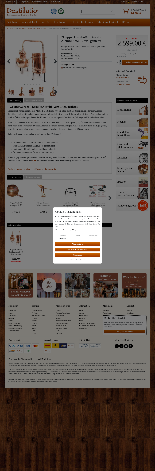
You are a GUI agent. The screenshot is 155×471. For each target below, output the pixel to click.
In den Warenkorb (136, 62)
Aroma (81, 313)
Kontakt (58, 311)
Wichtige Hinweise (34, 100)
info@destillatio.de (122, 77)
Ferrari (34, 331)
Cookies (58, 318)
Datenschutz (60, 315)
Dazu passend (15, 177)
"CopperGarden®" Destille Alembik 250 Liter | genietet (16, 252)
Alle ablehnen (77, 255)
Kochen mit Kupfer (30, 22)
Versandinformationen (63, 313)
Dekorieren (12, 315)
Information (84, 306)
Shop (81, 311)
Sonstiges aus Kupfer (15, 328)
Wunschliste (121, 56)
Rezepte (82, 318)
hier (34, 160)
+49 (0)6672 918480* (123, 84)
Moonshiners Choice (38, 315)
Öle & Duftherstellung (15, 326)
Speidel (34, 321)
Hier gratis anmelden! (124, 331)
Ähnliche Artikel (33, 177)
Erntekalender (83, 315)
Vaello (34, 328)
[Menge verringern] (120, 64)
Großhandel (83, 328)
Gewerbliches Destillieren (87, 326)
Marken (35, 306)
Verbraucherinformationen (64, 321)
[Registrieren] (24, 2)
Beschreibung (15, 100)
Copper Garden (37, 311)
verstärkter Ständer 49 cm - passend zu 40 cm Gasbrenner (70, 205)
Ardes (34, 326)
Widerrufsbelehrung (62, 323)
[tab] (15, 100)
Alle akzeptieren (77, 244)
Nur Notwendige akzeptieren (77, 249)
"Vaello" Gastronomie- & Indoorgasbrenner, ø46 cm (97, 205)
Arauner (34, 323)
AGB (57, 331)
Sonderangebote (13, 331)
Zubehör (11, 318)
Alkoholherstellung (14, 323)
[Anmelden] (11, 2)
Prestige (34, 318)
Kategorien (13, 306)
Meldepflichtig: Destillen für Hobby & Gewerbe (32, 28)
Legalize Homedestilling (87, 323)
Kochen (10, 313)
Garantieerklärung (61, 328)
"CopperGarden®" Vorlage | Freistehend (43, 204)
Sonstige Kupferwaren (83, 22)
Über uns (129, 311)
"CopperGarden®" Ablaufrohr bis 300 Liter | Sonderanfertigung (16, 205)
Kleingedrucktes (63, 306)
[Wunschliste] (147, 2)
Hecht (34, 333)
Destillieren (12, 22)
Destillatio (131, 306)
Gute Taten (130, 313)
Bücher (125, 22)
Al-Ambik (35, 313)
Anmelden (106, 311)
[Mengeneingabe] (117, 62)
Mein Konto (108, 306)
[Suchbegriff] (95, 11)
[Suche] (112, 11)
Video (81, 321)
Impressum (59, 333)
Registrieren (107, 313)
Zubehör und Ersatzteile (108, 22)
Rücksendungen (61, 326)
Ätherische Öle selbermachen (55, 22)
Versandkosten (138, 54)
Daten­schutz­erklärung (63, 230)
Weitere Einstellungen (77, 260)
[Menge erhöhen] (120, 61)
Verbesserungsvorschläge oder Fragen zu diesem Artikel (33, 169)
